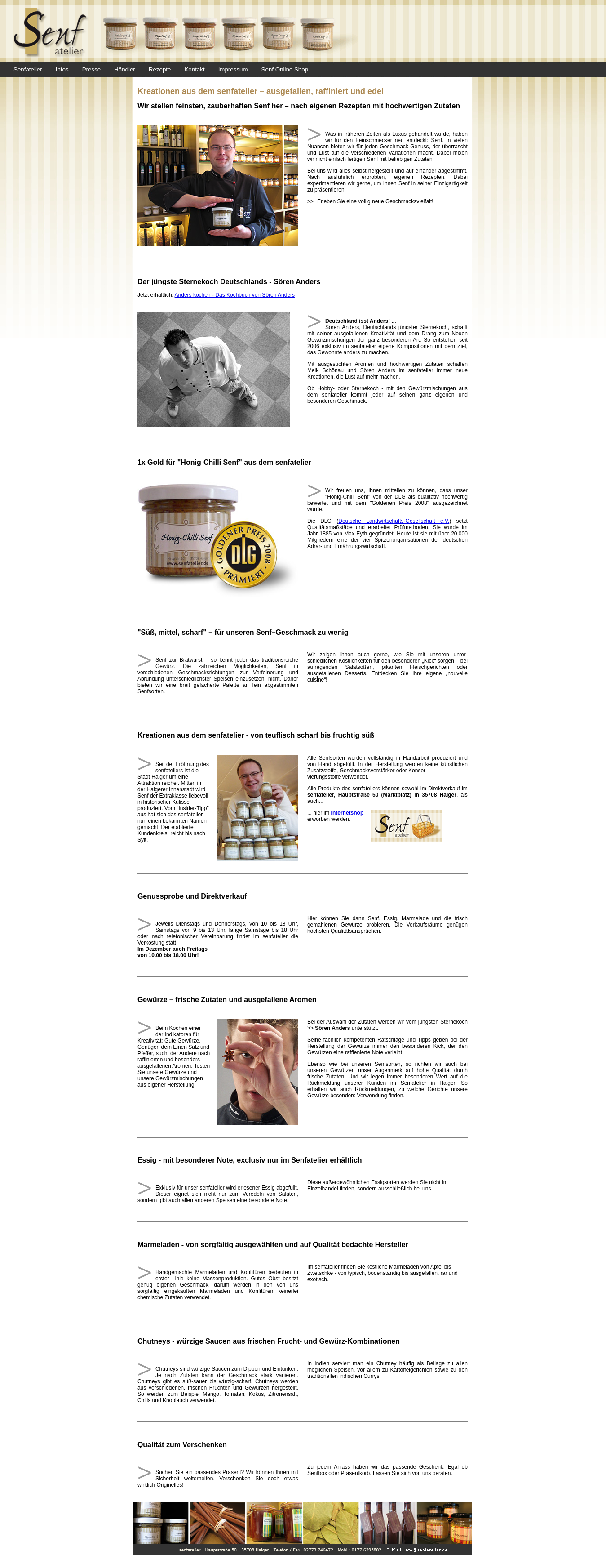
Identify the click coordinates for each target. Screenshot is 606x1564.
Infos (62, 69)
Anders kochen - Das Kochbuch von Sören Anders (235, 295)
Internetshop (347, 813)
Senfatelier (27, 69)
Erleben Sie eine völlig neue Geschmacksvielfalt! (375, 201)
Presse (91, 69)
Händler (124, 69)
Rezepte (160, 69)
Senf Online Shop (284, 69)
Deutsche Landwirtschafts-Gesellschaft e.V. (393, 521)
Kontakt (194, 69)
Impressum (233, 69)
